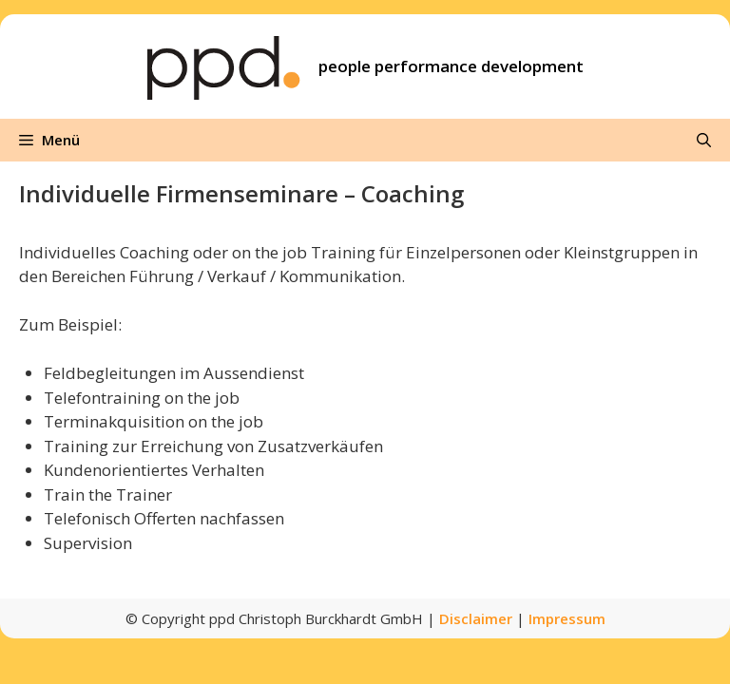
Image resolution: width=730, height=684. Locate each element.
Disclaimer (475, 618)
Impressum (566, 618)
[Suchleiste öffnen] (703, 140)
